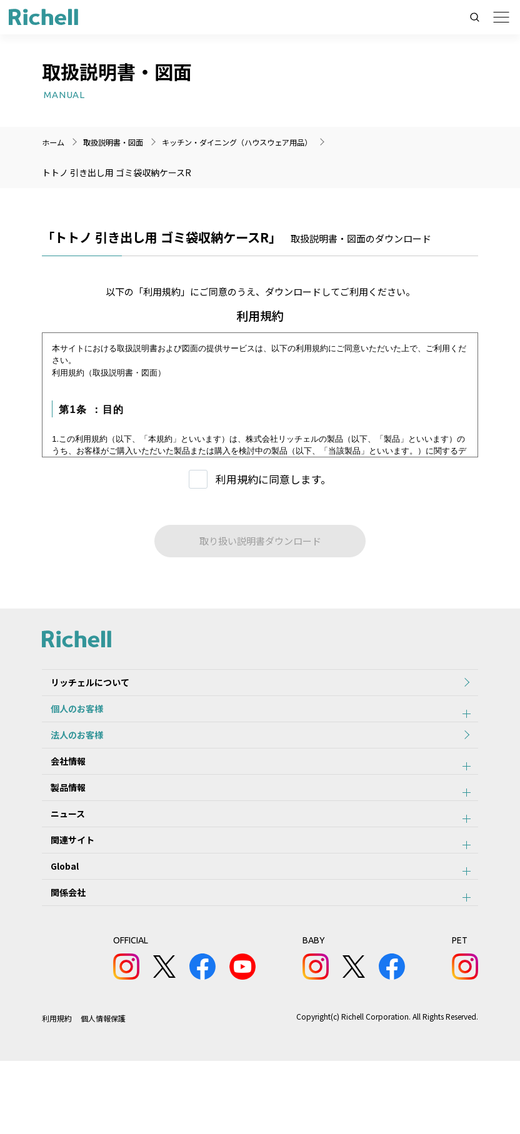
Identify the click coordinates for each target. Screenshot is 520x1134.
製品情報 (59, 824)
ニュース (59, 858)
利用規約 (57, 1091)
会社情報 (59, 789)
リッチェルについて (81, 686)
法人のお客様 (68, 755)
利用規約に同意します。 (273, 479)
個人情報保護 (103, 1091)
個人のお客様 (68, 721)
